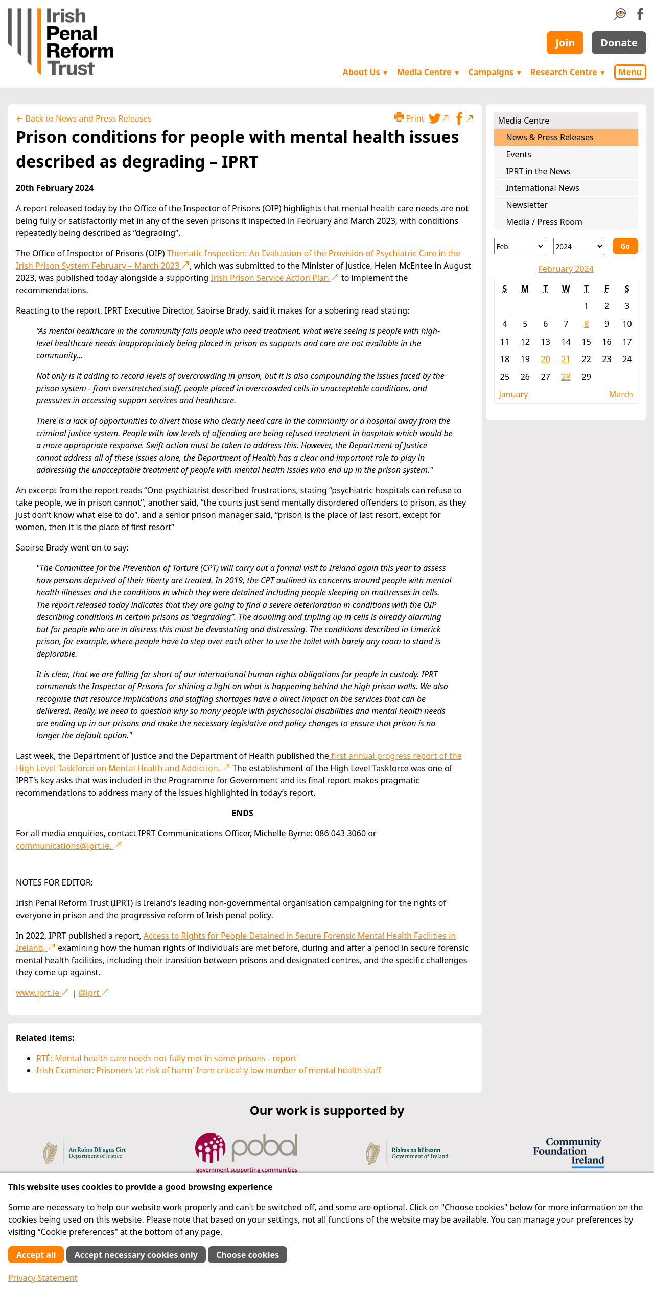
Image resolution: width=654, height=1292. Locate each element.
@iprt (93, 992)
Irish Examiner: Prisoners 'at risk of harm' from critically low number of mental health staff (208, 1070)
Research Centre (567, 72)
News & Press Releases (550, 137)
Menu (630, 72)
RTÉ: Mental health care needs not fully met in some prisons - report (166, 1058)
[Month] (519, 246)
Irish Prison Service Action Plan (275, 277)
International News (542, 188)
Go (625, 246)
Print (409, 118)
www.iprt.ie (42, 992)
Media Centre (428, 72)
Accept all (36, 1254)
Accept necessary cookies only (136, 1254)
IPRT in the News (538, 171)
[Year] (578, 246)
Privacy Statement (43, 1277)
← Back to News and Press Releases (84, 118)
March (621, 394)
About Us (366, 72)
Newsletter (527, 204)
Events (518, 154)
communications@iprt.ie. (69, 845)
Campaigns (496, 72)
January (513, 394)
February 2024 (566, 268)
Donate (619, 43)
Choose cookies (247, 1254)
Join (565, 43)
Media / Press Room (544, 221)
